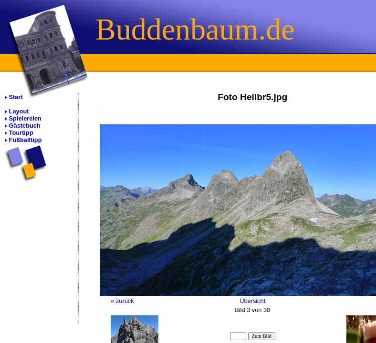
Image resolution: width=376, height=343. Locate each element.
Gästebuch (25, 125)
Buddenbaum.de (195, 29)
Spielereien (25, 118)
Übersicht (252, 300)
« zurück (122, 300)
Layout (19, 111)
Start (16, 97)
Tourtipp (21, 132)
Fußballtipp (25, 139)
